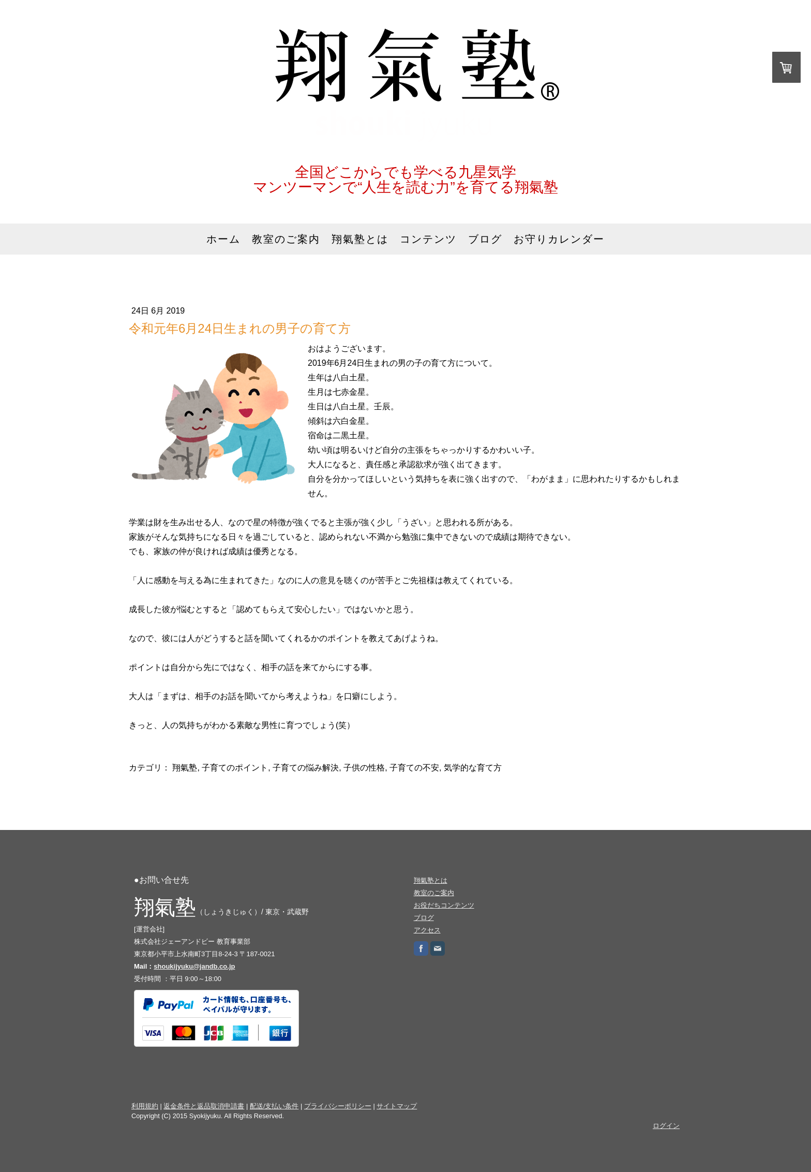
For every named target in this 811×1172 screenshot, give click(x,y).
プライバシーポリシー (337, 1106)
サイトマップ (397, 1106)
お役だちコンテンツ (444, 905)
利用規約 (144, 1106)
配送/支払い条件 (274, 1106)
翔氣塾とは (360, 239)
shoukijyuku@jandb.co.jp (194, 966)
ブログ (485, 239)
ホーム (223, 239)
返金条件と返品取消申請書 (203, 1106)
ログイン (666, 1126)
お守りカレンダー (559, 239)
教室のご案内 (286, 239)
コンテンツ (428, 239)
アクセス (427, 930)
